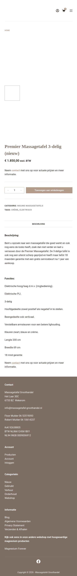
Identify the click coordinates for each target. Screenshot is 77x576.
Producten (10, 454)
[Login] (57, 10)
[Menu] (71, 10)
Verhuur (9, 490)
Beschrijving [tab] (38, 224)
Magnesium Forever (15, 548)
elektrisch (26, 210)
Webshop (10, 498)
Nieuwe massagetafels (30, 206)
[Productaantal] (14, 190)
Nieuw (8, 482)
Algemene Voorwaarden (17, 521)
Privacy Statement (14, 525)
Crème (14, 210)
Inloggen (9, 462)
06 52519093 (26, 415)
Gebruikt (9, 486)
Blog (7, 517)
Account (9, 458)
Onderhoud (11, 494)
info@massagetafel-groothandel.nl (23, 408)
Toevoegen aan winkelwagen (49, 190)
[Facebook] (38, 561)
